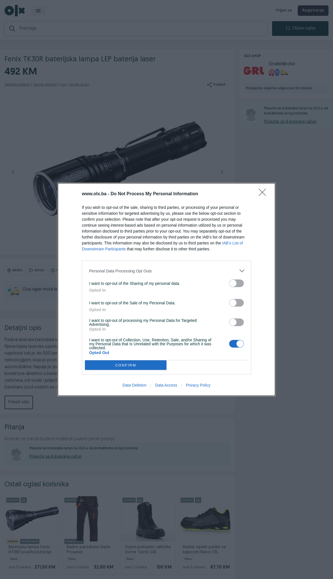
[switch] (236, 283)
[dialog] (166, 289)
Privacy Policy (198, 385)
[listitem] (166, 271)
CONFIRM (125, 365)
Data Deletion (134, 385)
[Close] (264, 194)
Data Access (166, 385)
